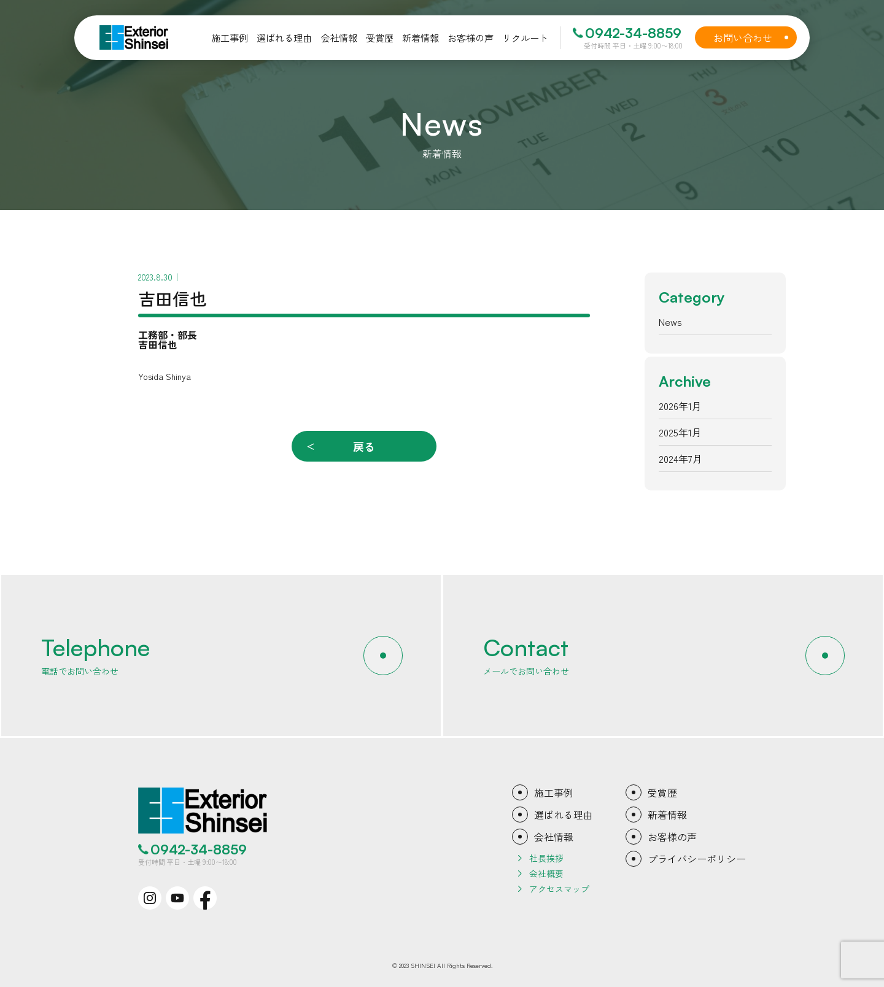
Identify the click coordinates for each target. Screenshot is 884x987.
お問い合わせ (753, 37)
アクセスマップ (559, 889)
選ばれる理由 (563, 814)
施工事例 (553, 792)
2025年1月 (680, 432)
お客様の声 (672, 837)
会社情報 (553, 837)
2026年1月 (680, 406)
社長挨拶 (546, 858)
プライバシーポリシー (697, 859)
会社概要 (546, 873)
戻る (364, 446)
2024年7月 (680, 458)
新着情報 (667, 814)
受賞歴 (662, 792)
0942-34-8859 (633, 33)
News (670, 322)
